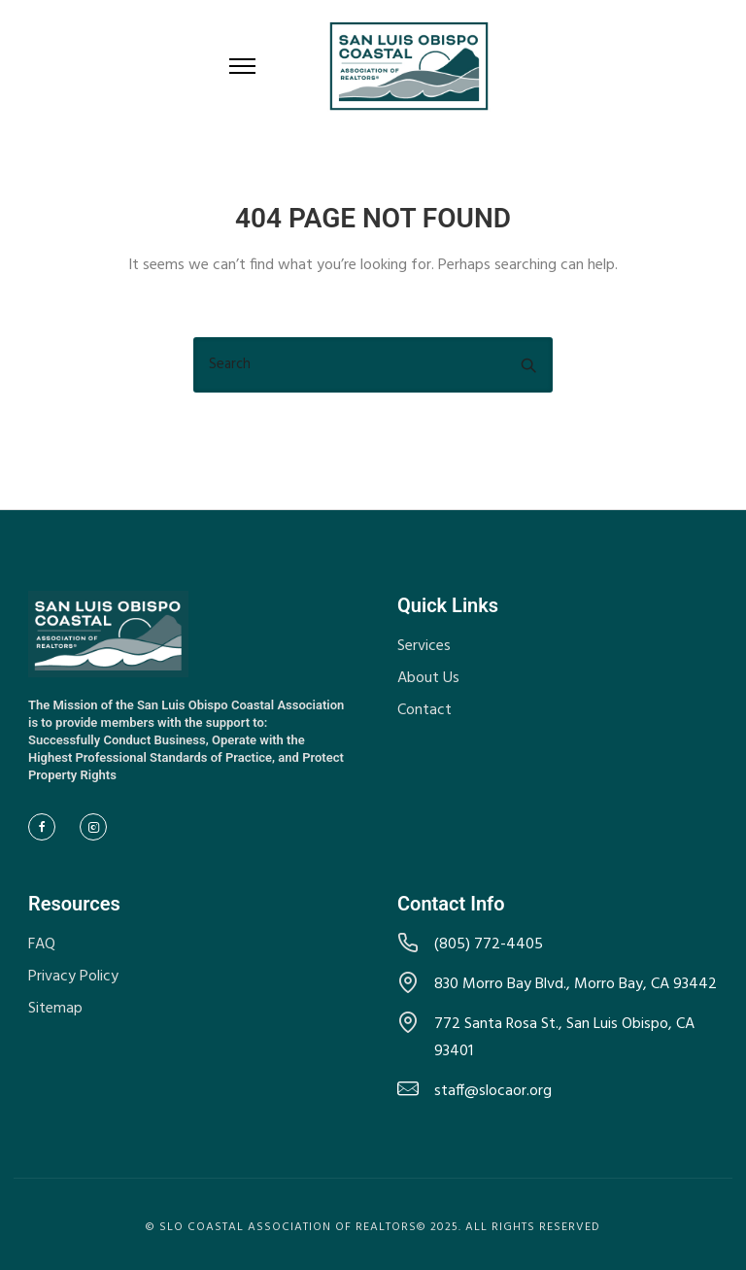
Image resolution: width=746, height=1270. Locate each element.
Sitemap (55, 1008)
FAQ (41, 944)
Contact (424, 710)
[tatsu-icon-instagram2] (98, 827)
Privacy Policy (73, 976)
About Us (428, 678)
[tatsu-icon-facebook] (46, 827)
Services (424, 646)
